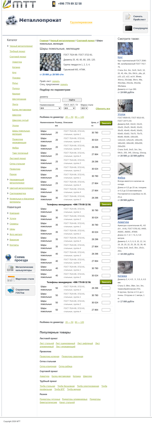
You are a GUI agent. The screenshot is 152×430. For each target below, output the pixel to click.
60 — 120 (79, 117)
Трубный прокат (17, 51)
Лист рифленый (85, 343)
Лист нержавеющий (65, 346)
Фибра (15, 148)
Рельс (15, 83)
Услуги (13, 218)
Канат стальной (67, 402)
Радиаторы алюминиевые (74, 399)
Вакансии (14, 239)
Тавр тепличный (20, 153)
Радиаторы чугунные (50, 399)
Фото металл (16, 234)
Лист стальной (47, 343)
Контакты (14, 245)
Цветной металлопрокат (21, 188)
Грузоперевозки (81, 22)
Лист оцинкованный (65, 343)
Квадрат (16, 94)
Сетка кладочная (48, 366)
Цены (12, 229)
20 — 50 (69, 117)
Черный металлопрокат (21, 46)
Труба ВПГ (59, 389)
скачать (56, 81)
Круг (14, 72)
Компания (14, 213)
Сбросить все (103, 108)
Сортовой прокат (18, 56)
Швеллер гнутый (20, 120)
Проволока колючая (49, 356)
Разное (13, 174)
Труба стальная (47, 386)
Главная (44, 40)
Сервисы (14, 224)
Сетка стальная (17, 164)
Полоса (16, 88)
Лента (15, 104)
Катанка (16, 67)
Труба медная (74, 389)
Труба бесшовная (66, 386)
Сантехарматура (18, 193)
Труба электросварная (88, 386)
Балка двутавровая (21, 109)
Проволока (15, 169)
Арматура (17, 62)
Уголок (15, 125)
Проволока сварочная (72, 356)
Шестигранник (19, 99)
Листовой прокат (18, 158)
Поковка (16, 78)
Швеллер (16, 115)
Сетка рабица (65, 366)
